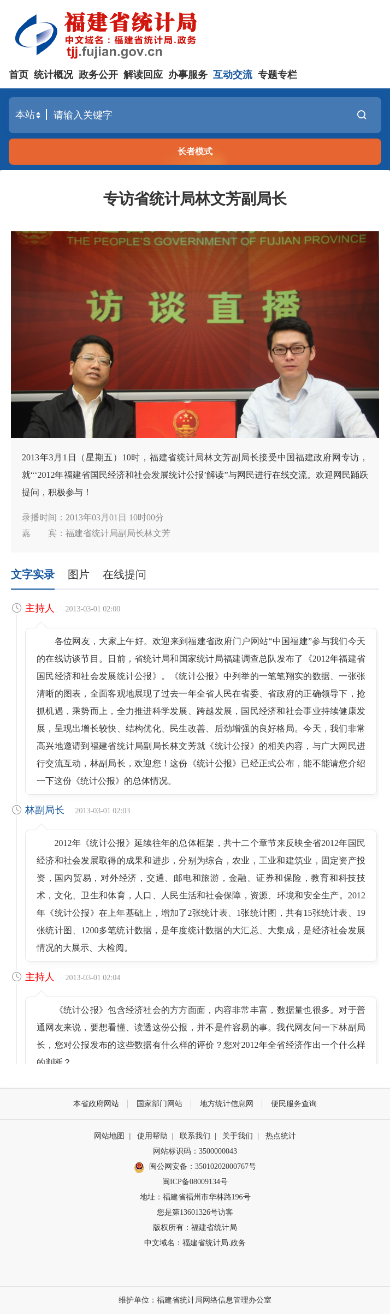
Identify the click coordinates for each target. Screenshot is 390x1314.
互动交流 (232, 74)
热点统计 (280, 1136)
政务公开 (98, 74)
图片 (79, 574)
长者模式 (195, 151)
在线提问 (124, 574)
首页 (18, 74)
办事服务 (188, 74)
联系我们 (195, 1136)
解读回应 (143, 74)
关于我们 (237, 1136)
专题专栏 (277, 74)
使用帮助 (152, 1136)
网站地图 (109, 1136)
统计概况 (53, 74)
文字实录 (33, 574)
